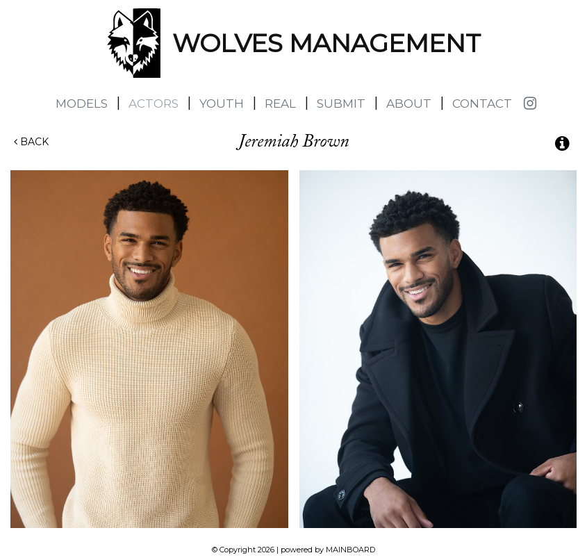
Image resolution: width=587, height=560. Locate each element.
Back (31, 141)
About (408, 103)
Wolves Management (134, 43)
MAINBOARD (350, 549)
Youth (221, 103)
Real (280, 103)
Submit (341, 103)
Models (82, 103)
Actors (154, 103)
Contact (482, 103)
